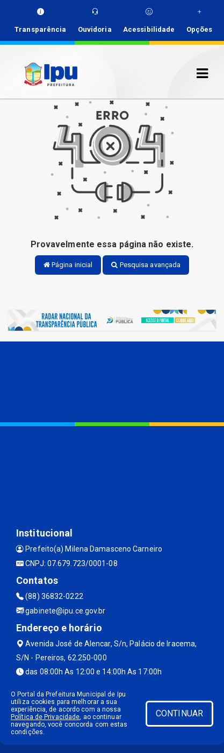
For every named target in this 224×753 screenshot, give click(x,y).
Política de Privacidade (45, 717)
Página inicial (68, 265)
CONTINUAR (179, 713)
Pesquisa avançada (145, 265)
